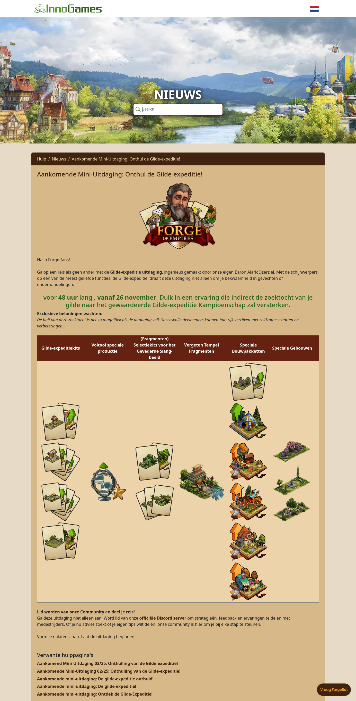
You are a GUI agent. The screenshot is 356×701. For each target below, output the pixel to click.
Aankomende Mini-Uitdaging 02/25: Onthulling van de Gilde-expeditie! (108, 671)
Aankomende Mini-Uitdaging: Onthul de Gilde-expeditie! (126, 159)
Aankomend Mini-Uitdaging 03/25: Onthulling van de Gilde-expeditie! (107, 663)
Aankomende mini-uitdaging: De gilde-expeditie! (86, 686)
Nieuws (59, 159)
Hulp (41, 159)
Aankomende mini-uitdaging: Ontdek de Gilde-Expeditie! (95, 694)
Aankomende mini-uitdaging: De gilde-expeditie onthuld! (95, 679)
